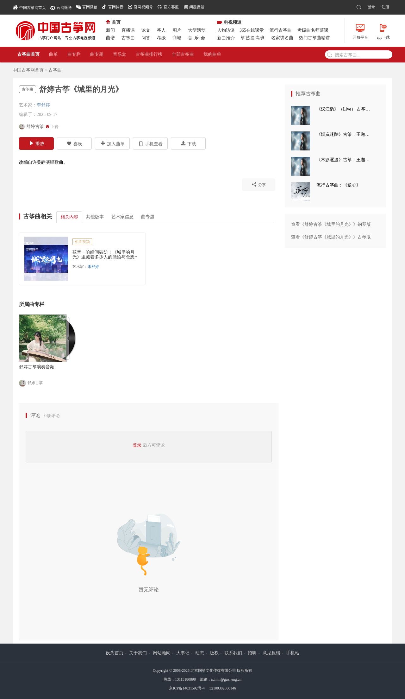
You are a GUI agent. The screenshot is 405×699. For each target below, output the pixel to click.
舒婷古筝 (31, 383)
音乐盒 (119, 54)
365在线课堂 (252, 30)
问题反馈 (196, 7)
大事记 (183, 653)
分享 (259, 184)
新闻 (110, 30)
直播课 (128, 30)
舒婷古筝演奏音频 (36, 367)
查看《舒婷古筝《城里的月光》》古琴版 (331, 237)
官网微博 (64, 7)
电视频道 (229, 22)
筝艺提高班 (252, 37)
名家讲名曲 (282, 37)
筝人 (161, 30)
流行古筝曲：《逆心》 (338, 185)
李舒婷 (43, 105)
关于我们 (138, 653)
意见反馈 (271, 653)
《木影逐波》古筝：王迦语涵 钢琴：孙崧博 (344, 159)
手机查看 (150, 143)
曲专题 (96, 54)
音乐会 (197, 37)
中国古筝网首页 (29, 7)
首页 (113, 22)
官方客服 (171, 7)
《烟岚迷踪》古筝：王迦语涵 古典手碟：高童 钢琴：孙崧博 (344, 134)
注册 (385, 7)
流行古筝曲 (281, 30)
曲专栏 (74, 54)
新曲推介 (226, 37)
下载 (188, 143)
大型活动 (197, 30)
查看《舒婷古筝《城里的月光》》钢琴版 (331, 224)
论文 (145, 30)
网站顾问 (162, 653)
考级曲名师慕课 (312, 30)
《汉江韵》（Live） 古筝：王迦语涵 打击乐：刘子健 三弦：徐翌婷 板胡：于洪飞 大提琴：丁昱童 (344, 109)
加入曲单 (112, 143)
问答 (145, 37)
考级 (161, 37)
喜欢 (74, 143)
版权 (214, 653)
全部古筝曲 (183, 54)
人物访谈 (226, 30)
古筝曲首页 (28, 54)
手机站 (292, 653)
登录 (371, 7)
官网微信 (89, 7)
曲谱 (110, 37)
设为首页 (114, 653)
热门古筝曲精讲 (314, 37)
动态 (199, 653)
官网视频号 (143, 7)
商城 (176, 37)
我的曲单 (212, 54)
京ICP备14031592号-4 (187, 688)
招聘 (252, 653)
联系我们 (233, 653)
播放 (36, 143)
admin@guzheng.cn (226, 679)
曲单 (53, 54)
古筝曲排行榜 (149, 54)
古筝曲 (128, 37)
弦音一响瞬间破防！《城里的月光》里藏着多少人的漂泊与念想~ (104, 254)
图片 (176, 30)
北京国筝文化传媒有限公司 (213, 670)
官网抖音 (115, 7)
